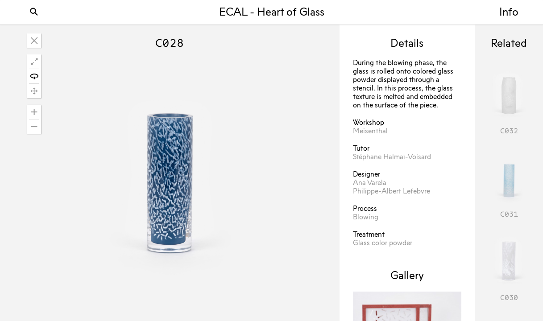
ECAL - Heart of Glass (271, 13)
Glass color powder (382, 243)
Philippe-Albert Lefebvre (391, 192)
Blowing (365, 217)
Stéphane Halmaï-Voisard (392, 157)
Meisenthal (370, 131)
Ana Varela (369, 183)
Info (508, 13)
